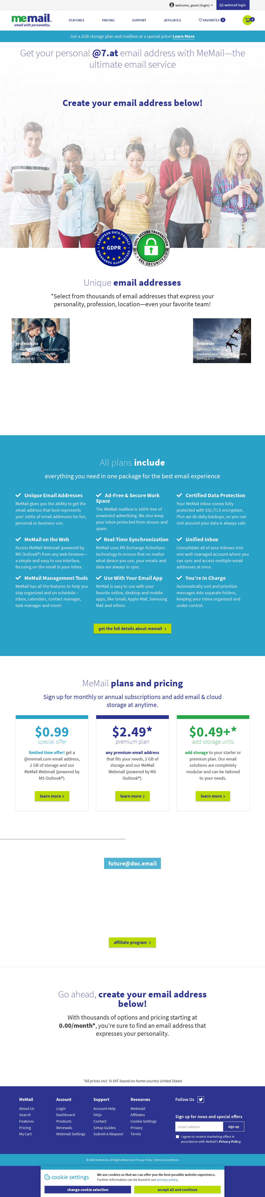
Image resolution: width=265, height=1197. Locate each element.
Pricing (25, 1127)
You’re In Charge (201, 577)
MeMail (99, 1160)
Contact (99, 1121)
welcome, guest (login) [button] (191, 4)
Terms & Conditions (166, 1160)
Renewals (64, 1127)
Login (61, 1108)
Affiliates (138, 1114)
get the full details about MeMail (132, 628)
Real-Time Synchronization (132, 539)
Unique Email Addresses (49, 495)
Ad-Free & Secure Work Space (128, 498)
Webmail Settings (70, 1133)
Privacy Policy (144, 1160)
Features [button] (76, 20)
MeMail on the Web (42, 539)
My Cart (25, 1133)
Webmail (138, 1108)
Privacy (136, 1127)
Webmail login (233, 5)
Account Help (104, 1108)
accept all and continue (177, 1189)
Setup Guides (104, 1127)
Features (26, 1121)
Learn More (52, 796)
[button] (248, 20)
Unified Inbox (197, 539)
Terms (136, 1133)
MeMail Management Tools (51, 577)
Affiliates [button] (172, 20)
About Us (26, 1108)
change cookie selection (87, 1189)
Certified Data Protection (211, 495)
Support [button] (139, 20)
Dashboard (65, 1114)
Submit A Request (108, 1133)
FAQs (97, 1114)
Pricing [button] (108, 20)
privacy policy (167, 1179)
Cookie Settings (144, 1121)
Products (63, 1121)
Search (25, 1114)
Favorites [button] (212, 20)
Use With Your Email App (129, 577)
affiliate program (132, 942)
